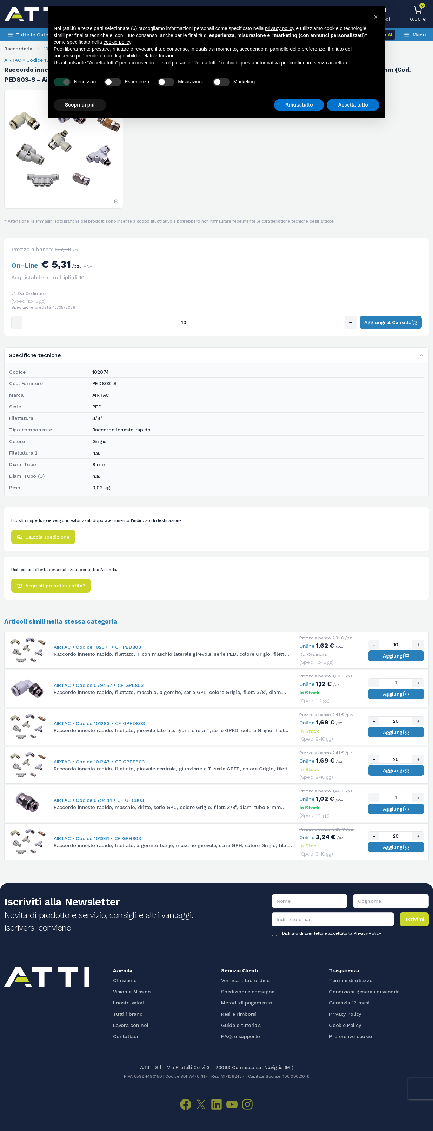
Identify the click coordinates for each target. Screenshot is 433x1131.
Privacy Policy (367, 933)
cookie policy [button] (117, 42)
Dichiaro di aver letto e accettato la (331, 933)
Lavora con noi (130, 1025)
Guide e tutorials (241, 1025)
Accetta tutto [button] (353, 105)
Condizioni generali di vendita (364, 991)
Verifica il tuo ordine (245, 980)
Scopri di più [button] (80, 105)
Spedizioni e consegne (247, 991)
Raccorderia (18, 49)
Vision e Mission (132, 991)
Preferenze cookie (350, 1036)
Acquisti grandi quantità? (51, 585)
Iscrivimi (414, 919)
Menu (415, 35)
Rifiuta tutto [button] (299, 105)
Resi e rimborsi (239, 1014)
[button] (375, 16)
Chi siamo (124, 980)
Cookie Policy (345, 1025)
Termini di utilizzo (350, 980)
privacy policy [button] (279, 28)
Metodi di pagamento (246, 1003)
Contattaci (125, 1036)
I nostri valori (128, 1003)
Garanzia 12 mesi (349, 1003)
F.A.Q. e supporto (240, 1036)
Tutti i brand (127, 1014)
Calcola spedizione (43, 537)
